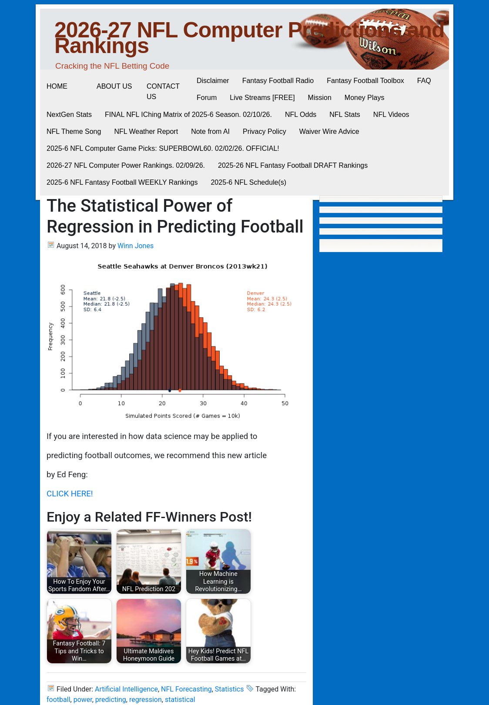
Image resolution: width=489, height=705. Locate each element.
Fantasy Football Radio (278, 80)
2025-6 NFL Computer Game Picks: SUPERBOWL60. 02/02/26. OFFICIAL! (163, 148)
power (83, 699)
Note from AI (210, 131)
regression (145, 699)
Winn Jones (135, 246)
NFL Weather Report (146, 131)
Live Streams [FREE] (262, 97)
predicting (110, 699)
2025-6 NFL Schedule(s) (248, 182)
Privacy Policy (264, 131)
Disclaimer (213, 80)
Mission (320, 97)
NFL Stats (344, 114)
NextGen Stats (69, 114)
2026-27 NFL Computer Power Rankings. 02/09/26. (126, 165)
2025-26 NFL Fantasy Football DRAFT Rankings (293, 165)
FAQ (424, 80)
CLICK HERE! (70, 494)
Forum (207, 97)
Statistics (229, 689)
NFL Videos (391, 114)
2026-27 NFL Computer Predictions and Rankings (249, 38)
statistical (180, 699)
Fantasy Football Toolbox (365, 80)
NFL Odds (300, 114)
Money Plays (365, 97)
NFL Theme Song (74, 131)
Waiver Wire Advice (329, 131)
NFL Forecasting (186, 689)
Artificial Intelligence (126, 689)
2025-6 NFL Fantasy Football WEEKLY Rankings (122, 182)
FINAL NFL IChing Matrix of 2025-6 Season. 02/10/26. (188, 114)
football (58, 699)
